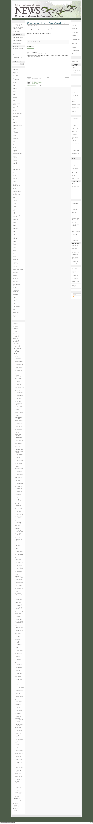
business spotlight (16, 92)
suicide (14, 288)
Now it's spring (75, 43)
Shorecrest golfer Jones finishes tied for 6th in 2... (19, 496)
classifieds (15, 112)
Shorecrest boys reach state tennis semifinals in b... (19, 470)
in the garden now (16, 185)
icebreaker (15, 184)
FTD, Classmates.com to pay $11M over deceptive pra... (19, 564)
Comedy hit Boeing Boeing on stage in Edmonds (19, 641)
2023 (15, 328)
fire (13, 145)
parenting (14, 222)
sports (14, 282)
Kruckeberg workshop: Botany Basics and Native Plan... (19, 692)
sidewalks (15, 275)
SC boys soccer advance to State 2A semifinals (19, 720)
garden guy (15, 159)
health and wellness (16, 169)
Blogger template (2, 822)
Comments (75, 296)
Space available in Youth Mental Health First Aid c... (19, 380)
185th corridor (15, 69)
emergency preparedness (17, 137)
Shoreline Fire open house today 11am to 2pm (19, 465)
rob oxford (15, 254)
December (17, 343)
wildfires (14, 315)
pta (13, 240)
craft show (15, 122)
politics (14, 235)
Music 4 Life (74, 131)
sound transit (15, 281)
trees (14, 307)
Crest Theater (74, 88)
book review (15, 88)
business (14, 91)
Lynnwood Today (75, 275)
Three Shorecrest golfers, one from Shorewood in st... (19, 618)
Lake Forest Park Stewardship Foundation (75, 139)
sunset (14, 293)
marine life (15, 200)
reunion (14, 253)
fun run (14, 156)
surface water (15, 294)
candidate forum (16, 95)
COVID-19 (15, 70)
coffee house (15, 116)
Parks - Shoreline (75, 194)
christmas (15, 104)
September (17, 348)
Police (48, 19)
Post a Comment (30, 48)
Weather (71, 19)
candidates (15, 97)
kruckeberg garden (16, 194)
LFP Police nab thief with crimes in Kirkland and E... (18, 518)
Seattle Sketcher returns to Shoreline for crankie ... (19, 697)
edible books (15, 132)
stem (14, 285)
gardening (15, 160)
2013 (15, 805)
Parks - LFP (74, 191)
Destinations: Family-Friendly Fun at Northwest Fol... (19, 770)
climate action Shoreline (17, 113)
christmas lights (16, 106)
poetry (14, 231)
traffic (14, 303)
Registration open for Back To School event (19, 701)
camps (14, 94)
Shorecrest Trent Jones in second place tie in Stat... (19, 590)
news (14, 213)
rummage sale (15, 259)
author (14, 81)
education (15, 134)
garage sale (15, 157)
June (16, 353)
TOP (92, 822)
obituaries (15, 216)
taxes (14, 296)
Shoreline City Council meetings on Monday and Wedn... (19, 363)
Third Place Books (75, 178)
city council (15, 109)
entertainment (15, 138)
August (16, 350)
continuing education (17, 120)
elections (14, 135)
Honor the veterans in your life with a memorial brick (19, 522)
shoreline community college (18, 269)
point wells (15, 232)
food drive (15, 148)
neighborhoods (15, 212)
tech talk (14, 297)
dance (14, 126)
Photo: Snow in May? (19, 611)
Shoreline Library (75, 175)
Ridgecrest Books (75, 172)
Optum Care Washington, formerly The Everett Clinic (76, 218)
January (16, 801)
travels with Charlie (16, 306)
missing (14, 203)
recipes (14, 247)
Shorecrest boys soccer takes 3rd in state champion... (19, 440)
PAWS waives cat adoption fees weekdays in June (19, 399)
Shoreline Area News (37, 82)
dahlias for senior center (17, 125)
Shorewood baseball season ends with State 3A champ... (19, 367)
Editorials (74, 80)
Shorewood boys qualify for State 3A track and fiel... (19, 568)
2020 (15, 333)
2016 (15, 340)
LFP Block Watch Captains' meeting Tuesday (19, 595)
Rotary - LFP (74, 134)
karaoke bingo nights (17, 191)
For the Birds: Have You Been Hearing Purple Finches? (19, 740)
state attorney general (17, 284)
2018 (15, 336)
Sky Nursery (74, 197)
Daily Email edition (31, 85)
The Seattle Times (75, 281)
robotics (14, 256)
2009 (15, 811)
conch (14, 119)
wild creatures (15, 313)
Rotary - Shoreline (75, 143)
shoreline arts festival (17, 268)
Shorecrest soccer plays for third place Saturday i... (19, 484)
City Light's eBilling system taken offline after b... (19, 408)
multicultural (15, 206)
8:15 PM (36, 41)
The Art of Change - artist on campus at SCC (19, 646)
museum (14, 209)
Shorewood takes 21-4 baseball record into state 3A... (19, 551)
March (16, 798)
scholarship (15, 262)
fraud (14, 154)
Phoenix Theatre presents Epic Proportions (18, 706)
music (14, 210)
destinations (15, 128)
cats (14, 101)
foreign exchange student (17, 153)
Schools (64, 19)
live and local (15, 198)
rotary (14, 257)
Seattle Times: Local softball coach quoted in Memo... (19, 660)
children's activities (16, 103)
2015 (15, 341)
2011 (15, 808)
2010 (15, 810)
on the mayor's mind (16, 218)
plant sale (15, 229)
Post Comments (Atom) (36, 78)
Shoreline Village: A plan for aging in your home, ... (18, 710)
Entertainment (22, 19)
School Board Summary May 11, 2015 (19, 783)
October (16, 346)
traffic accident (15, 304)
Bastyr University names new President (18, 535)
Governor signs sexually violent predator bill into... (19, 667)
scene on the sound (16, 260)
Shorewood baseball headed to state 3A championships (19, 461)
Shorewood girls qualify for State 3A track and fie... (19, 609)
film (13, 144)
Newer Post (29, 77)
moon (14, 204)
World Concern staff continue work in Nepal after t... (18, 655)
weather (14, 310)
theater (14, 300)
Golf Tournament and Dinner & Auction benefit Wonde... (19, 585)
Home (15, 19)
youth (14, 318)
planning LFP (15, 228)
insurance (15, 187)
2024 (15, 326)
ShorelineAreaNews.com (33, 81)
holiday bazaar (15, 173)
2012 (15, 806)
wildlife (14, 316)
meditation (15, 201)
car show (14, 98)
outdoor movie (15, 219)
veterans (14, 309)
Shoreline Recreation (76, 104)
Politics (36, 19)
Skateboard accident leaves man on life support (19, 414)
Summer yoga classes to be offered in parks (19, 559)
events (14, 141)
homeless (15, 178)
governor (14, 165)
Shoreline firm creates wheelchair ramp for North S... (19, 750)
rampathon (15, 244)
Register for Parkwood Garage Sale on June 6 (19, 505)
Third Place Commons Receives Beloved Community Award (19, 581)
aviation (14, 82)
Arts (42, 19)
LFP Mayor (15, 73)
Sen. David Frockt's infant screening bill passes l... (19, 488)
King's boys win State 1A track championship (19, 375)
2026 (15, 323)
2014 (15, 803)
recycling (14, 250)
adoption (14, 76)
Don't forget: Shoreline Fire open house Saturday (19, 501)
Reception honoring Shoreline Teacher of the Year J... (19, 724)
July (16, 351)
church (14, 107)
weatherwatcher (16, 312)
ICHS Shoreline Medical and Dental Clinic (75, 204)
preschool (15, 238)
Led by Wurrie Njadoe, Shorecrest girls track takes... (19, 426)
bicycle (14, 84)
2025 (15, 324)
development (15, 129)
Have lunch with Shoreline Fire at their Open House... (19, 729)
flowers (14, 147)
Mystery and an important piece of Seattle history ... (19, 650)
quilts (14, 243)
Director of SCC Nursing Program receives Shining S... (19, 530)
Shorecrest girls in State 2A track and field (19, 573)
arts (13, 78)
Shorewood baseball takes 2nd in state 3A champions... (18, 422)
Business (30, 19)
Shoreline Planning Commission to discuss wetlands (18, 358)
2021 (15, 331)
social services (15, 278)
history (14, 172)
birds (14, 85)
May (16, 355)
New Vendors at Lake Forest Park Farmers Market (19, 687)
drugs (14, 131)
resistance (15, 251)
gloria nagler (15, 163)
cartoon (14, 100)
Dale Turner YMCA (75, 128)
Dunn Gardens (15, 72)
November (17, 345)
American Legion (75, 118)
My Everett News (75, 278)
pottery (14, 237)
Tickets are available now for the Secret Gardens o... (19, 456)
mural (14, 207)
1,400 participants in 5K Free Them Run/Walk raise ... (18, 794)
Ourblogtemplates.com (12, 822)
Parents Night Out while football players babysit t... (19, 778)
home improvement (16, 176)
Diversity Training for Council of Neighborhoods (19, 436)
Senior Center (15, 75)
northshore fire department (18, 215)
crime (14, 123)
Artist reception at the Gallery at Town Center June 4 (19, 599)
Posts (74, 294)
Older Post (67, 77)
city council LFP (16, 110)
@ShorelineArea (34, 83)
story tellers (15, 287)
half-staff (14, 166)
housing (14, 181)
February (17, 800)
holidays (14, 175)
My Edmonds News (75, 268)
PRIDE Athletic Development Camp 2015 (19, 630)
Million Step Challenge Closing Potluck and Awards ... (19, 623)
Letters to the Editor (75, 77)
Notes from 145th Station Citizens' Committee (18, 403)
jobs (14, 190)
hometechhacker (16, 179)
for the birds (15, 151)
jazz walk (14, 188)
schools (14, 265)
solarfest (14, 279)
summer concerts (16, 290)
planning (14, 226)
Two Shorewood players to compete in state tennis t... (19, 604)
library (14, 197)
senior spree (15, 266)
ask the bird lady (16, 79)
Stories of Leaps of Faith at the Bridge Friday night (19, 474)
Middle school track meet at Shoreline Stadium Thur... (18, 479)
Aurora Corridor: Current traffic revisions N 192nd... (19, 384)
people (14, 225)
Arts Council (74, 121)
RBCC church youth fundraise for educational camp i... (19, 510)
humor (14, 182)
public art (14, 241)
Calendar (73, 67)
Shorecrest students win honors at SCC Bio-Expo (19, 431)
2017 (15, 338)
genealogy (15, 162)
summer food (15, 291)
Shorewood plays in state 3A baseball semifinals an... (18, 715)
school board (15, 263)
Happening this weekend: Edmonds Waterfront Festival (19, 448)
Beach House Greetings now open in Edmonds (76, 39)
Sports (58, 19)
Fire (53, 19)
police (14, 234)
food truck (15, 150)
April (16, 796)
